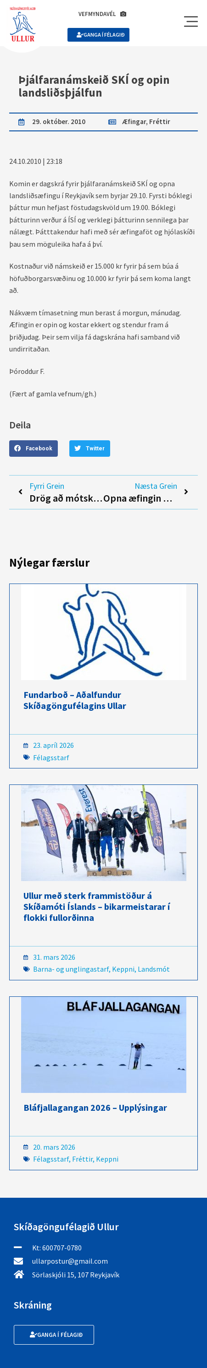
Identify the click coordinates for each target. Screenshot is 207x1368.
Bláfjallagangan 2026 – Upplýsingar (95, 1107)
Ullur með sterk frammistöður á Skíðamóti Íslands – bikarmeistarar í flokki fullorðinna (96, 906)
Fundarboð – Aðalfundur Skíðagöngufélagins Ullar (74, 700)
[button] (33, 448)
